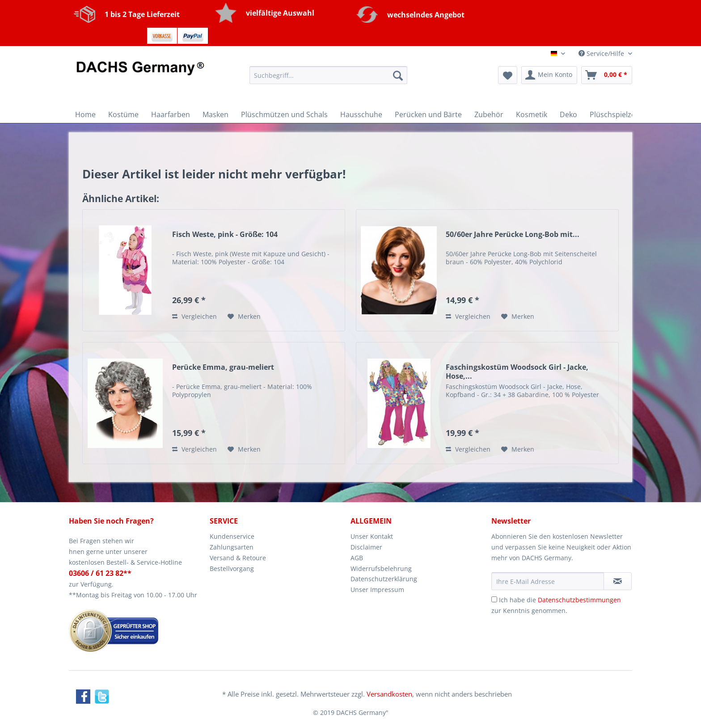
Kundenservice (232, 536)
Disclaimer (366, 547)
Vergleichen (194, 316)
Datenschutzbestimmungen (579, 600)
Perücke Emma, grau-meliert (223, 367)
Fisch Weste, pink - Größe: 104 (225, 234)
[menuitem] (328, 79)
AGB (356, 558)
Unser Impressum (377, 589)
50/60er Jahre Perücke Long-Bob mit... (512, 234)
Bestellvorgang (232, 568)
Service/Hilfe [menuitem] (602, 53)
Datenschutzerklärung (383, 579)
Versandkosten (389, 693)
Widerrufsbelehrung (381, 568)
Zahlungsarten (231, 547)
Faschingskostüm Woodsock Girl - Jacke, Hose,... (517, 371)
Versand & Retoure (238, 558)
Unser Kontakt (371, 536)
